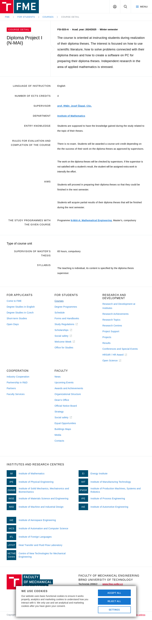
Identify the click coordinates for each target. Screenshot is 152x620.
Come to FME (14, 301)
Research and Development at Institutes (118, 306)
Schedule (60, 312)
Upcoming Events (64, 382)
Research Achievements (115, 314)
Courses (48, 17)
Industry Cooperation (18, 376)
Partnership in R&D (17, 382)
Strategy (59, 411)
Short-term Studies (17, 318)
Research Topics (111, 319)
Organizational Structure (68, 394)
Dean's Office (62, 400)
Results (106, 343)
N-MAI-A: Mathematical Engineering (91, 220)
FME (7, 17)
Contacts (59, 440)
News (58, 376)
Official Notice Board (66, 405)
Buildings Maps (63, 429)
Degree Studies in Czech (20, 312)
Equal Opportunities (65, 423)
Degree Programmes (66, 306)
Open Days (13, 324)
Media (58, 435)
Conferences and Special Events (120, 349)
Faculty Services (16, 394)
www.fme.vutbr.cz (112, 584)
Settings (114, 609)
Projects (106, 337)
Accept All (114, 593)
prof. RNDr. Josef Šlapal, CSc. (74, 106)
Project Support (110, 331)
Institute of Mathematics (71, 116)
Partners (11, 388)
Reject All (114, 601)
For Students (26, 17)
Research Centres (112, 325)
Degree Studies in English (21, 306)
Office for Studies (64, 347)
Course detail (70, 17)
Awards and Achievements (69, 388)
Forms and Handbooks (67, 318)
